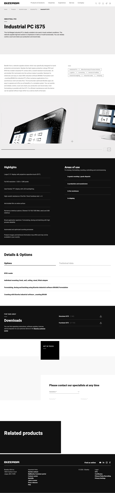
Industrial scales (23, 9)
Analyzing (99, 75)
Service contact (33, 472)
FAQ (29, 485)
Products (13, 9)
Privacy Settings (100, 478)
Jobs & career (32, 480)
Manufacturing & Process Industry (90, 69)
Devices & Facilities (93, 72)
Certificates (99, 474)
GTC (96, 472)
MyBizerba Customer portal (37, 474)
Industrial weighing (75, 75)
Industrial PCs (33, 9)
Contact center (33, 476)
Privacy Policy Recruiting (103, 476)
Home (5, 9)
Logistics (72, 72)
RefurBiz (31, 478)
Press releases (33, 482)
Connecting (81, 72)
